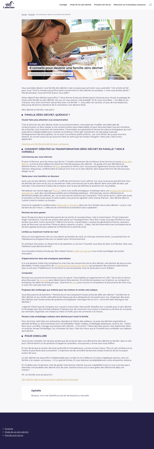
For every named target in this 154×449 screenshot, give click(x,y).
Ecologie (63, 5)
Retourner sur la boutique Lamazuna (130, 5)
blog (58, 166)
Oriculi (57, 191)
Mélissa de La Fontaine (67, 205)
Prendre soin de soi (102, 5)
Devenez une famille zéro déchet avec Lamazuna (45, 144)
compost (44, 280)
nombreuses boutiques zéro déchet (72, 266)
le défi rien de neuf (82, 251)
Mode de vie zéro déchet (80, 5)
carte (74, 282)
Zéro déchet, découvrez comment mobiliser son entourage (50, 379)
